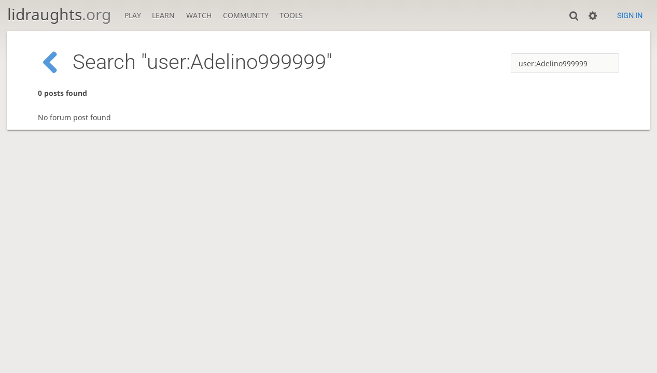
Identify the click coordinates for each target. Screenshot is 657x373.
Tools (291, 15)
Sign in (629, 15)
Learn (163, 15)
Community (246, 15)
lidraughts (59, 14)
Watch (199, 15)
